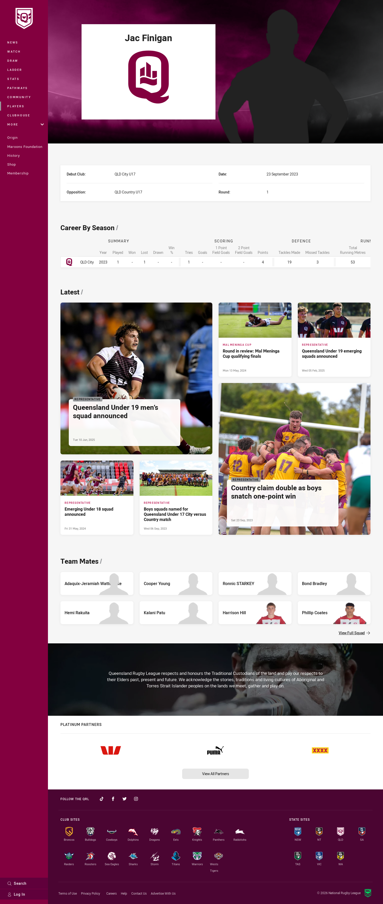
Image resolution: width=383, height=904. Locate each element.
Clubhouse (18, 115)
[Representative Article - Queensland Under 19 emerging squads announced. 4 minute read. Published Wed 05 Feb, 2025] (334, 339)
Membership (18, 173)
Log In (16, 894)
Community (19, 97)
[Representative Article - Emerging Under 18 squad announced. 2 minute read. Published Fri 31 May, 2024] (96, 498)
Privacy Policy (90, 893)
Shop (11, 164)
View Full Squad (354, 632)
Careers (111, 893)
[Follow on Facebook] (113, 798)
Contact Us (139, 893)
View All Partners (215, 773)
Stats (13, 79)
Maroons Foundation (24, 146)
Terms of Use (67, 893)
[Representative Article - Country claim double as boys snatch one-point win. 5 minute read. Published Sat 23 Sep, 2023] (294, 459)
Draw (12, 60)
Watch (14, 51)
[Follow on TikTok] (102, 798)
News (12, 42)
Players (15, 106)
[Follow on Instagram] (136, 798)
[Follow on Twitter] (124, 798)
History (13, 155)
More (25, 124)
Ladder (14, 70)
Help (124, 893)
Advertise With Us (163, 893)
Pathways (17, 88)
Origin (12, 137)
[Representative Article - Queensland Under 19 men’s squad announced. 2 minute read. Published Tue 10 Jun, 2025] (136, 378)
